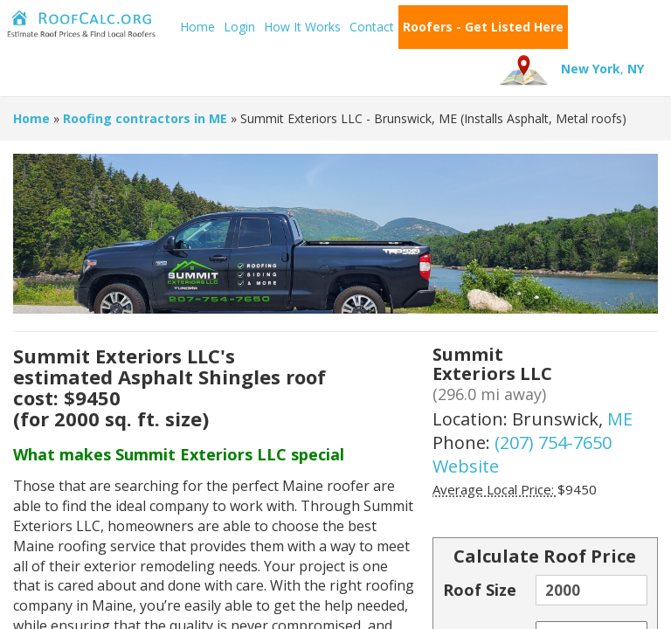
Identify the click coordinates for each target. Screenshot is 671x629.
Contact (371, 26)
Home (197, 26)
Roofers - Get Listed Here (483, 26)
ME (620, 419)
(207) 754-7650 (553, 442)
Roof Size (479, 589)
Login (239, 26)
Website (465, 466)
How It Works (302, 26)
